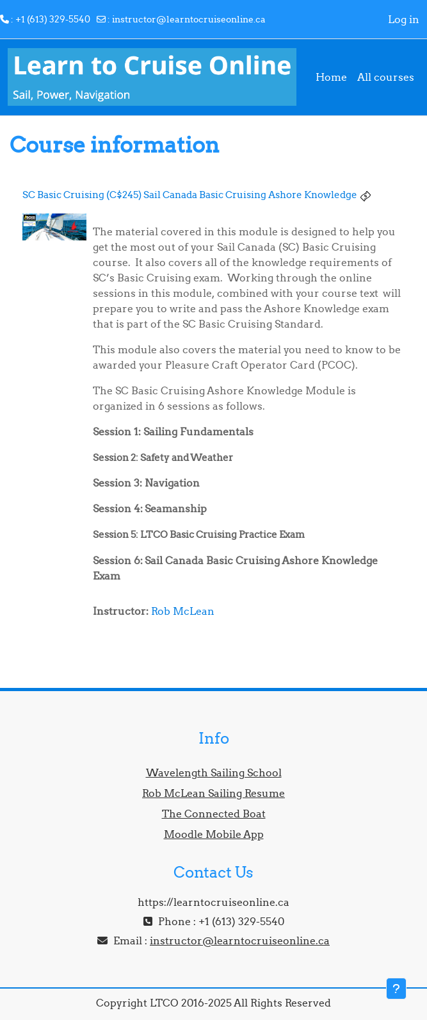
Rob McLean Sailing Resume (213, 793)
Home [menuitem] (331, 77)
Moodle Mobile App (214, 834)
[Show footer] (396, 988)
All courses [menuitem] (385, 77)
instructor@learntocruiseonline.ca (189, 19)
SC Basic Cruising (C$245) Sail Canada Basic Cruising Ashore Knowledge (189, 194)
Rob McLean (182, 611)
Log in (403, 19)
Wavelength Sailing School (214, 772)
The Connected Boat (214, 813)
